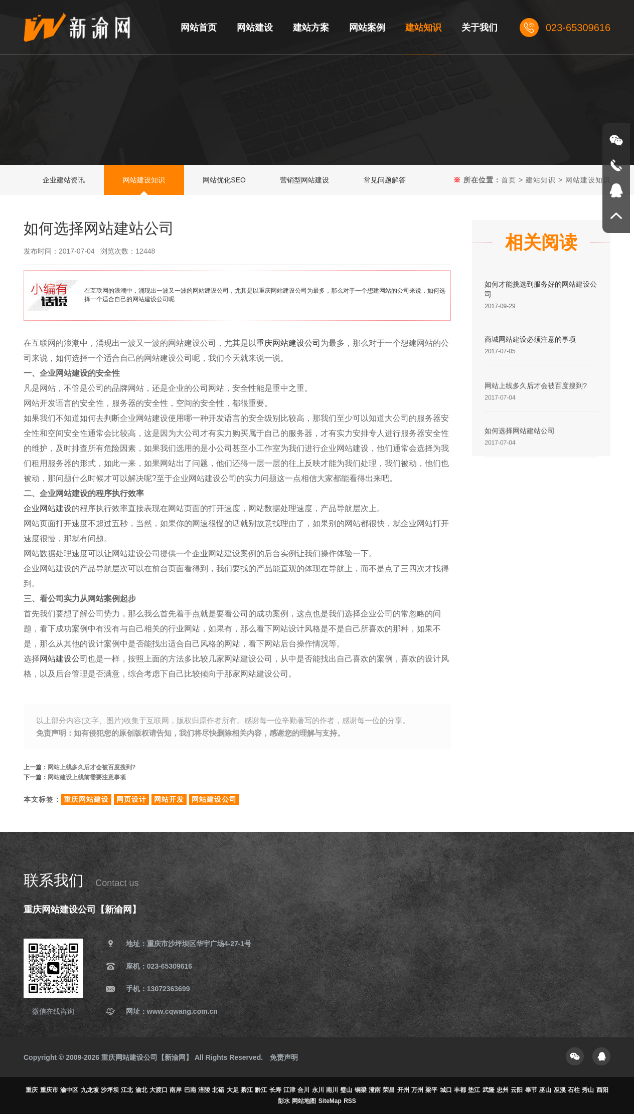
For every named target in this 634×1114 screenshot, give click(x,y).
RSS (350, 1100)
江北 (127, 1089)
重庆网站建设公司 (288, 343)
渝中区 (69, 1089)
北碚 (218, 1089)
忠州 (503, 1089)
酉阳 (602, 1089)
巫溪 (560, 1089)
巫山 (545, 1089)
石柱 (574, 1089)
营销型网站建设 (304, 180)
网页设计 (131, 799)
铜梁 (361, 1089)
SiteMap (330, 1100)
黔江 (261, 1089)
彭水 (284, 1100)
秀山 (588, 1089)
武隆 (489, 1089)
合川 (303, 1089)
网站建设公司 (64, 658)
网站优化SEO (224, 180)
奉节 (531, 1089)
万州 (417, 1089)
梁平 (431, 1089)
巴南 (190, 1089)
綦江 (247, 1089)
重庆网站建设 (86, 799)
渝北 (141, 1089)
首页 (508, 180)
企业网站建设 (48, 508)
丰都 (460, 1089)
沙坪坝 (110, 1089)
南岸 (176, 1089)
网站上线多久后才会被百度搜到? (91, 768)
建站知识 (541, 180)
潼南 (375, 1089)
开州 (403, 1089)
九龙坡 (90, 1089)
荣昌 (389, 1089)
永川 (318, 1089)
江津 (289, 1089)
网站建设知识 (144, 180)
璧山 (346, 1089)
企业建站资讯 (64, 180)
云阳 (517, 1089)
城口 (446, 1089)
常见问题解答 (385, 180)
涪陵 (204, 1089)
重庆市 (49, 1089)
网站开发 (169, 799)
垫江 (474, 1089)
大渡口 (158, 1089)
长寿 (275, 1089)
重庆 (32, 1089)
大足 (233, 1089)
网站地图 (304, 1100)
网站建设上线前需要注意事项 (87, 778)
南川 (332, 1089)
